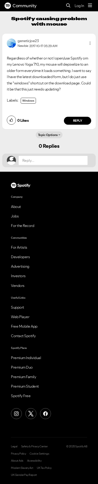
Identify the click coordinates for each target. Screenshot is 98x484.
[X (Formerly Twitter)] (30, 413)
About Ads (17, 461)
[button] (90, 43)
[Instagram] (16, 413)
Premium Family (23, 376)
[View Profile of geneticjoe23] (28, 40)
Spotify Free (20, 395)
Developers (20, 256)
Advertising (20, 266)
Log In (79, 5)
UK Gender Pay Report (24, 475)
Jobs (15, 216)
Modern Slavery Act (22, 468)
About (16, 206)
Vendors (18, 285)
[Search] (68, 5)
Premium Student (25, 386)
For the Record (22, 225)
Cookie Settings (39, 453)
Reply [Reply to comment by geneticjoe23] (77, 120)
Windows (28, 101)
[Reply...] (53, 160)
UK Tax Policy (44, 468)
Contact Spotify (23, 335)
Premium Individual (26, 357)
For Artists (19, 247)
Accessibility (34, 461)
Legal (14, 446)
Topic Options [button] (48, 135)
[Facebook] (45, 413)
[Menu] (90, 5)
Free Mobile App (24, 326)
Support (17, 307)
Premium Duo (22, 367)
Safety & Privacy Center (34, 446)
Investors (18, 275)
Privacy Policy (18, 453)
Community (21, 5)
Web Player (20, 316)
